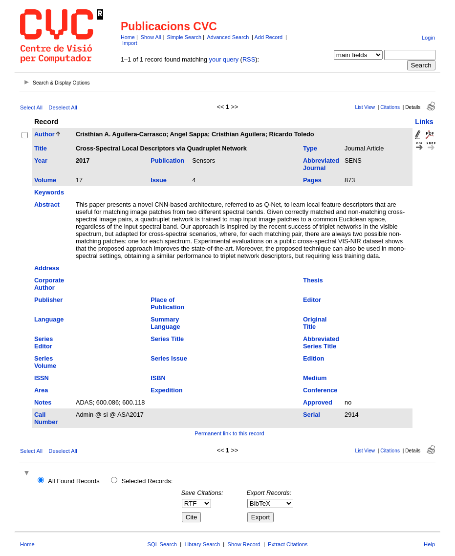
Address (46, 268)
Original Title (314, 323)
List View (365, 107)
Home (128, 37)
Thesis (313, 280)
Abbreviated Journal (321, 164)
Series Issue (169, 358)
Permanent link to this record (229, 433)
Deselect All (62, 107)
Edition (313, 358)
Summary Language (165, 323)
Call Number (46, 418)
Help (429, 544)
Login (428, 38)
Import (129, 43)
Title (40, 148)
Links (424, 122)
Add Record (268, 37)
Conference (320, 390)
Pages (312, 180)
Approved (317, 402)
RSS (248, 59)
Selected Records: (147, 481)
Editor (312, 299)
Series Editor (43, 342)
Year (40, 160)
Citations (390, 107)
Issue (159, 180)
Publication (167, 160)
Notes (43, 402)
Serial (311, 414)
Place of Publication (167, 303)
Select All (31, 107)
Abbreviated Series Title (321, 342)
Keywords (49, 192)
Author (44, 134)
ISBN (158, 378)
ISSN (41, 378)
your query (223, 59)
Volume (45, 180)
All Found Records (73, 481)
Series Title (167, 338)
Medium (314, 378)
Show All (151, 37)
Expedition (166, 390)
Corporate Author (49, 284)
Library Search (202, 544)
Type (310, 148)
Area (41, 390)
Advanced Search (228, 37)
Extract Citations (287, 544)
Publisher (48, 299)
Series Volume (45, 362)
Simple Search (184, 37)
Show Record (244, 544)
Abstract (47, 204)
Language (49, 319)
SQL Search (162, 544)
